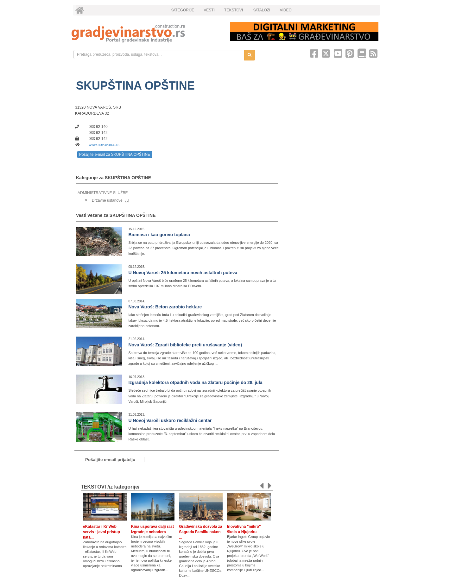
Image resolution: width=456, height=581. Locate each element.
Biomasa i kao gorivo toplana (159, 234)
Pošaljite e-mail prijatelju (110, 459)
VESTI (209, 10)
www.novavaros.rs (104, 144)
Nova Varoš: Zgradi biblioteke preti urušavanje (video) (185, 344)
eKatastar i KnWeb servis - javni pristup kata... (101, 532)
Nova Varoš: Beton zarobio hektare (165, 306)
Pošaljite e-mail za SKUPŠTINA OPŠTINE (114, 154)
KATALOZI (261, 10)
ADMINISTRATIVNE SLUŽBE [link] (103, 193)
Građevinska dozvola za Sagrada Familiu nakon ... (200, 532)
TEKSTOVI (233, 10)
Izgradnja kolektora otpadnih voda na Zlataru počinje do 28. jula (195, 382)
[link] (146, 33)
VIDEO (285, 10)
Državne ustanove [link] (107, 200)
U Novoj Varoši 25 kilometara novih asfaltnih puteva (182, 272)
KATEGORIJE (182, 10)
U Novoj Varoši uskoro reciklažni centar (170, 420)
